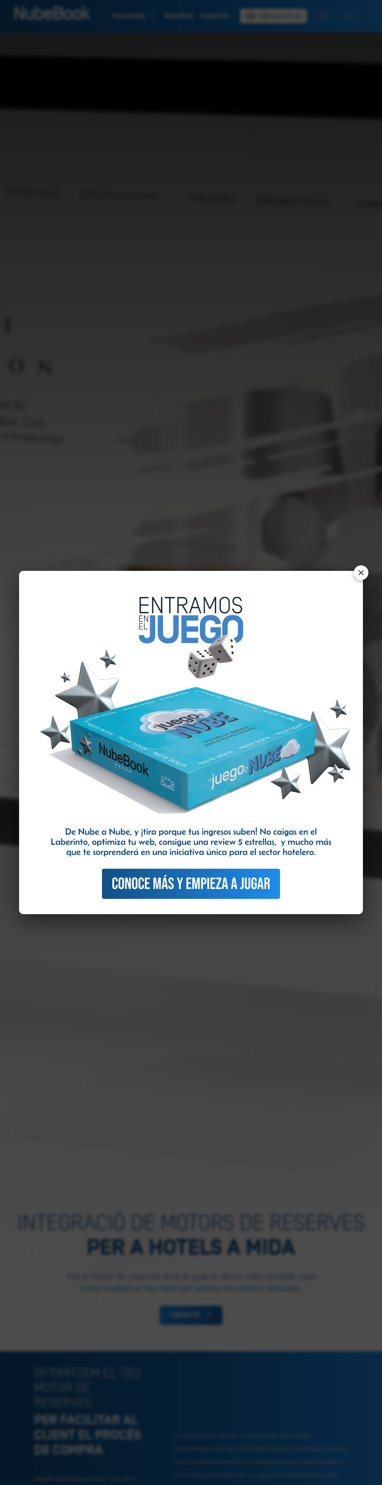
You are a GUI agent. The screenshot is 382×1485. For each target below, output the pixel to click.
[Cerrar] (361, 572)
